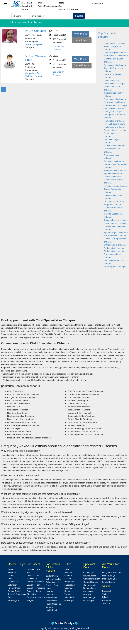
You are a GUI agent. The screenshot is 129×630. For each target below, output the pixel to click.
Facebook (106, 591)
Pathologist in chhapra (114, 121)
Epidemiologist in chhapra (116, 232)
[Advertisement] (64, 295)
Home (10, 569)
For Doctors (97, 3)
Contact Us (13, 582)
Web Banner (51, 598)
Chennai (68, 575)
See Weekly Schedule (58, 48)
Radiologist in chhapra (114, 127)
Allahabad (69, 597)
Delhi (66, 569)
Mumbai (68, 572)
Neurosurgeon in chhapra (115, 105)
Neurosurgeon (89, 576)
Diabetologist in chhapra (115, 223)
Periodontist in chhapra (114, 251)
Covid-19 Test (33, 575)
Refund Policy (14, 591)
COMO (49, 588)
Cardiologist (88, 572)
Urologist (87, 594)
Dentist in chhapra (112, 177)
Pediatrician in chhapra (114, 146)
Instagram (106, 600)
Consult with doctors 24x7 (27, 6)
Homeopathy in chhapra (115, 170)
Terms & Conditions (17, 594)
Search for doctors (35, 582)
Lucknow (68, 588)
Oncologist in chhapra (114, 108)
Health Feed (51, 610)
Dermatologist (89, 588)
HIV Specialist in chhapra (115, 235)
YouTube (106, 603)
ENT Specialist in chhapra (116, 55)
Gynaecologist (89, 585)
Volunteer (12, 585)
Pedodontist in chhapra (114, 248)
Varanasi (68, 594)
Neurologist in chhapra (114, 102)
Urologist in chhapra (113, 111)
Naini (29, 572)
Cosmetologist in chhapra (115, 220)
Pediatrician (88, 591)
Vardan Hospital (33, 44)
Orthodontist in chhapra (115, 245)
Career (11, 575)
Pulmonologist (89, 597)
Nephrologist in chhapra (115, 99)
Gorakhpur (69, 600)
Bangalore (69, 582)
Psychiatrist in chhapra (114, 124)
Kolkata (67, 579)
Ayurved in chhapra (113, 173)
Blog (10, 579)
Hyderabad (69, 585)
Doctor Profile (52, 576)
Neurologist (88, 600)
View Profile (80, 33)
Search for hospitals (36, 588)
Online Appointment (36, 597)
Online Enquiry (82, 40)
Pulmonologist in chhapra (115, 130)
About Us (12, 572)
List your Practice (53, 579)
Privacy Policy (14, 588)
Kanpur (67, 591)
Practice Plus (52, 585)
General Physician (91, 579)
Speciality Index (34, 591)
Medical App (32, 579)
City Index (31, 594)
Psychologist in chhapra (115, 65)
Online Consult (33, 569)
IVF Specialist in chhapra (115, 186)
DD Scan (50, 594)
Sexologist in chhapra (114, 161)
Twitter (105, 594)
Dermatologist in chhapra (115, 52)
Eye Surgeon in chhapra (115, 266)
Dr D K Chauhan (35, 30)
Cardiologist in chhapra (114, 43)
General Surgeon (91, 582)
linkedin (105, 597)
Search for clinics (34, 585)
